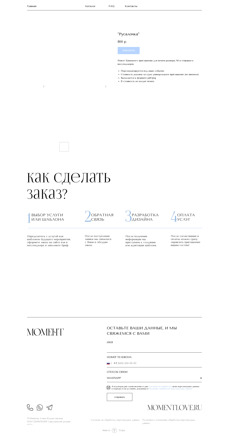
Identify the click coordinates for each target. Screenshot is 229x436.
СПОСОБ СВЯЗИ (117, 372)
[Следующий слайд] (105, 86)
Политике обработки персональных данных (170, 389)
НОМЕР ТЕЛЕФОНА (119, 357)
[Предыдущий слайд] (43, 86)
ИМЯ (110, 342)
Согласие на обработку (160, 386)
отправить (119, 397)
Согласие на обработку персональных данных (115, 420)
